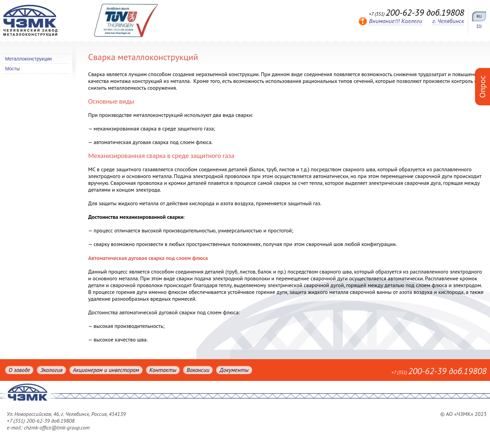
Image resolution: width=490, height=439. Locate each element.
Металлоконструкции (28, 59)
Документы (233, 370)
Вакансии (197, 370)
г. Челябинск (448, 21)
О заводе (19, 370)
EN (479, 25)
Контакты (163, 370)
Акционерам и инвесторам (106, 370)
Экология (51, 370)
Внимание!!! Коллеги (395, 21)
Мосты (12, 68)
